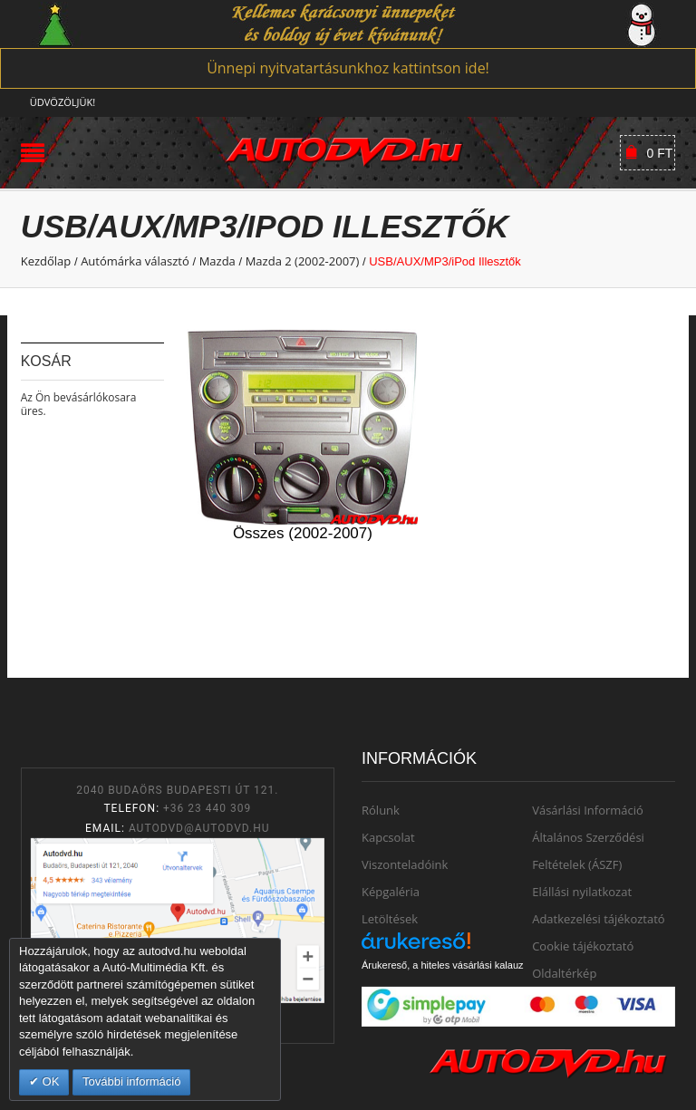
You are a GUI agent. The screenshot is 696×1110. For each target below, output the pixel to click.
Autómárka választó (135, 261)
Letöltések (390, 919)
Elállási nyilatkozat (582, 891)
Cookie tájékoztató (582, 946)
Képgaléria (391, 891)
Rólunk (381, 810)
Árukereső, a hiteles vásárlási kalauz (443, 965)
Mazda (217, 261)
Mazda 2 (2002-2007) (303, 261)
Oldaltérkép (564, 973)
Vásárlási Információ (587, 810)
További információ (131, 1081)
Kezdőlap (46, 261)
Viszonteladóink (405, 864)
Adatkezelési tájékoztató (598, 919)
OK (49, 1081)
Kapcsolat (388, 837)
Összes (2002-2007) (302, 533)
